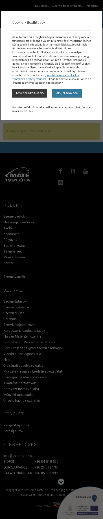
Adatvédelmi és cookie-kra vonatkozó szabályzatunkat (45, 77)
